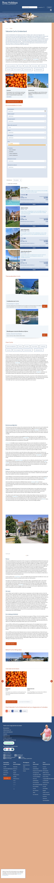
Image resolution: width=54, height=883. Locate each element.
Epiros (14, 784)
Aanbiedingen (36, 768)
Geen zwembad (12, 149)
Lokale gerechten (38, 69)
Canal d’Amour (17, 576)
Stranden (27, 66)
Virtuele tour (26, 656)
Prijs (9, 141)
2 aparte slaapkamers (13, 155)
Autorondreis (34, 66)
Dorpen (20, 66)
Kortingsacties (36, 772)
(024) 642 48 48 (6, 736)
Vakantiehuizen (26, 768)
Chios (14, 780)
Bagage (44, 790)
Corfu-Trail (21, 584)
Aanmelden (6, 778)
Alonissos (15, 768)
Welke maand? (11, 113)
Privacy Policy (45, 776)
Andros (14, 770)
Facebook (16, 711)
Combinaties (43, 66)
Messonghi (36, 59)
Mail (9, 711)
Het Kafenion (35, 790)
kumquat (36, 429)
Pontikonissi (38, 454)
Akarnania (15, 766)
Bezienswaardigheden (11, 66)
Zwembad (11, 151)
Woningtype (10, 135)
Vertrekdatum (11, 109)
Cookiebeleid (45, 780)
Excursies (9, 69)
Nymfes (45, 477)
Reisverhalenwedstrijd (37, 784)
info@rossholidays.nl (7, 738)
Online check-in (46, 792)
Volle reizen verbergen (12, 183)
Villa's (24, 766)
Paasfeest (39, 371)
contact (49, 7)
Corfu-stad (8, 57)
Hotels (24, 770)
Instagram (24, 711)
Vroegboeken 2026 (37, 774)
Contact (44, 766)
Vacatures (45, 798)
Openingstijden (46, 800)
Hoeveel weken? (11, 119)
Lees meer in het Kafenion (24, 701)
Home (7, 28)
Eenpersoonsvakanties (37, 770)
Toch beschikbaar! (36, 776)
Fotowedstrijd (36, 782)
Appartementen (26, 765)
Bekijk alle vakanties (10, 643)
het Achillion (25, 437)
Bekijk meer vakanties (10, 701)
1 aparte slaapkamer (13, 153)
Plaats (9, 130)
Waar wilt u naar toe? (12, 125)
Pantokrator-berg (18, 460)
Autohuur (35, 766)
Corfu (11, 28)
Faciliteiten (10, 148)
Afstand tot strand (12, 158)
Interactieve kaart (27, 69)
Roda (25, 59)
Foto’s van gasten (17, 69)
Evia (14, 786)
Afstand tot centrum (12, 165)
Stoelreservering (46, 794)
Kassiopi (33, 481)
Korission (44, 499)
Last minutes (35, 794)
